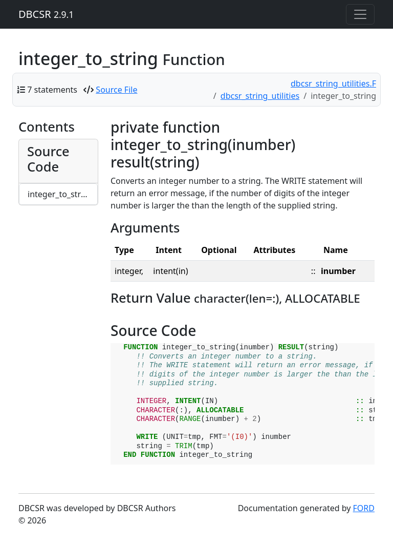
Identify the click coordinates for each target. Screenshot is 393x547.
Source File (116, 89)
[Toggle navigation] (360, 14)
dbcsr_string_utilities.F (333, 83)
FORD (364, 508)
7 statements (52, 89)
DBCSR (46, 14)
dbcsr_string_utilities (260, 95)
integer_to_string (60, 194)
